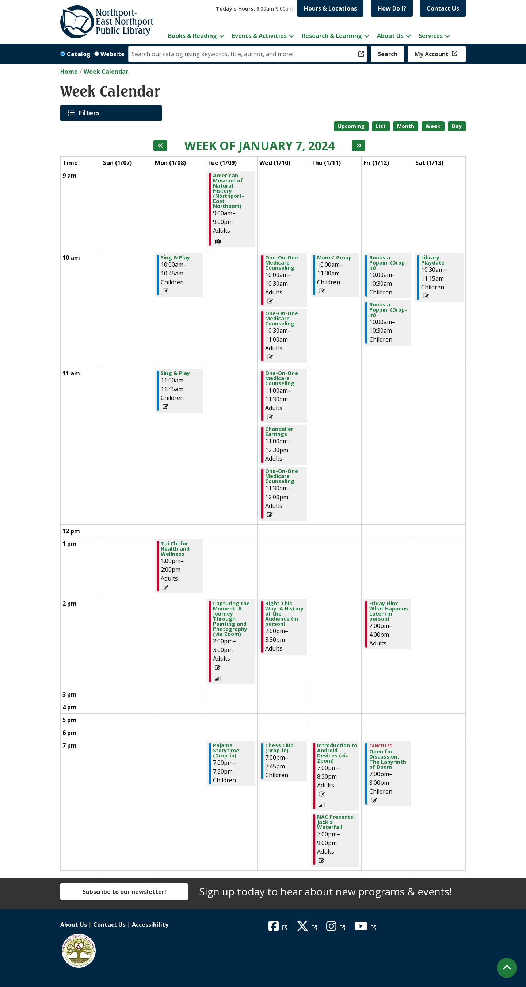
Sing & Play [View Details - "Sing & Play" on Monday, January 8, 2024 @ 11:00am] (175, 373)
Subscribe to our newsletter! (124, 892)
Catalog (79, 54)
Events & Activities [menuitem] (259, 36)
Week (433, 126)
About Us (73, 925)
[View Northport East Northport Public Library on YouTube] (366, 928)
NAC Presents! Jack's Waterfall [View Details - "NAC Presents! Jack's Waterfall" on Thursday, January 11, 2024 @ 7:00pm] (336, 822)
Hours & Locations (330, 8)
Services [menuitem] (431, 36)
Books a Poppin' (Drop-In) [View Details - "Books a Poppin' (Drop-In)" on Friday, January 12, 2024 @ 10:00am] (388, 309)
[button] (254, 8)
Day (457, 126)
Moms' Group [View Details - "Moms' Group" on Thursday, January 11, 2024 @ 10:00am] (334, 257)
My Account (432, 54)
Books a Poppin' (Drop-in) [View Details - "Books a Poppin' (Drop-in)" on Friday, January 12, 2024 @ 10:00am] (388, 262)
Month (405, 126)
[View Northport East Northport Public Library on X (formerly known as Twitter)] (308, 928)
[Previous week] (160, 145)
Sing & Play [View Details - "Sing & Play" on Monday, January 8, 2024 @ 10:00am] (175, 257)
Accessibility (150, 925)
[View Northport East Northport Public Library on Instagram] (336, 928)
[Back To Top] (507, 968)
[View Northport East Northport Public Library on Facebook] (278, 928)
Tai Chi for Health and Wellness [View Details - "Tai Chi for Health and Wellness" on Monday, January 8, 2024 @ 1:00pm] (175, 548)
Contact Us (443, 8)
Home (69, 72)
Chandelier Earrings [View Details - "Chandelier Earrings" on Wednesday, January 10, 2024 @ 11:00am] (279, 432)
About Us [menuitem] (390, 36)
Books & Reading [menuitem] (192, 36)
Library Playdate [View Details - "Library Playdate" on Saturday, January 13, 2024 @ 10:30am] (433, 260)
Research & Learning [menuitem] (332, 36)
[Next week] (358, 145)
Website (112, 54)
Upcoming (351, 126)
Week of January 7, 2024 (259, 146)
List (381, 126)
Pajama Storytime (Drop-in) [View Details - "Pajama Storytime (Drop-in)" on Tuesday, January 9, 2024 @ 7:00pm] (226, 750)
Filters (90, 112)
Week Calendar (106, 72)
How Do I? (392, 8)
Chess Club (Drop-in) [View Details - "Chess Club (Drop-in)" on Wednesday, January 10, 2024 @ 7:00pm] (279, 748)
